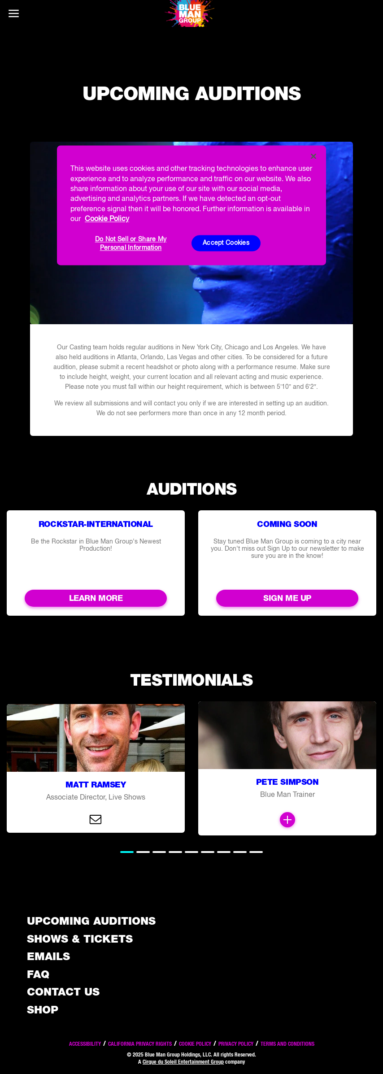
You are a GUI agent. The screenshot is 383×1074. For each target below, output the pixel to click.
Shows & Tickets (80, 938)
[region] (191, 205)
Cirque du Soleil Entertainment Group (183, 1061)
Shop (42, 1009)
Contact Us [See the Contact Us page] (63, 991)
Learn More (96, 598)
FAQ (38, 974)
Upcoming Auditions (91, 920)
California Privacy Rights (140, 1043)
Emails (48, 956)
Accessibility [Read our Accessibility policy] (85, 1043)
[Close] (313, 156)
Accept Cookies (226, 242)
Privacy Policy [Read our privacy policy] (235, 1043)
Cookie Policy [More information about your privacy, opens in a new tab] (107, 219)
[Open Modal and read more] (287, 820)
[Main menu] (13, 13)
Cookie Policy (195, 1043)
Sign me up (287, 598)
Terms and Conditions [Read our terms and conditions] (287, 1043)
